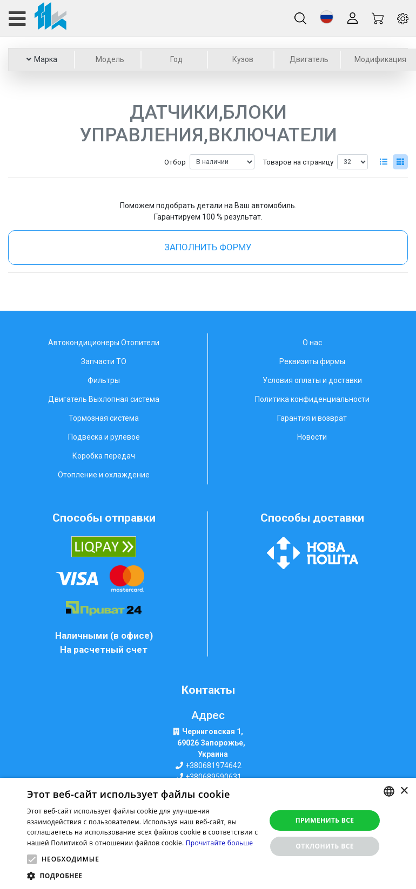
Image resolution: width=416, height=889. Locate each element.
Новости (312, 437)
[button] (326, 17)
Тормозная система (104, 418)
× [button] (404, 791)
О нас (312, 342)
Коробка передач (103, 456)
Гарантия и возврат (312, 418)
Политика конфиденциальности (312, 399)
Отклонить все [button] (324, 846)
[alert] (208, 833)
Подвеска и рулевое (104, 437)
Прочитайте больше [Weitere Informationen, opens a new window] (219, 842)
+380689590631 (213, 776)
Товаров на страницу (298, 162)
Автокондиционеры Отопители (103, 342)
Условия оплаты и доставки (312, 380)
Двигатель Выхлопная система (103, 399)
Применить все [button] (325, 820)
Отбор (175, 162)
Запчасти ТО (103, 361)
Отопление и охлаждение (104, 474)
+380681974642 (213, 765)
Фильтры (104, 380)
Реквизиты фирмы (312, 361)
